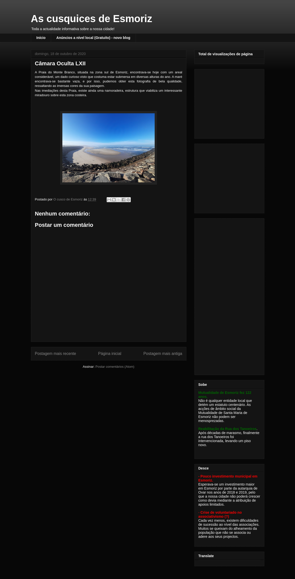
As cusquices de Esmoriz (91, 18)
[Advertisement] (229, 102)
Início (41, 38)
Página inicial (109, 353)
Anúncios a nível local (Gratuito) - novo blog (93, 38)
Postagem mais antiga (162, 353)
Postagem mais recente (55, 353)
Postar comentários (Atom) (114, 367)
